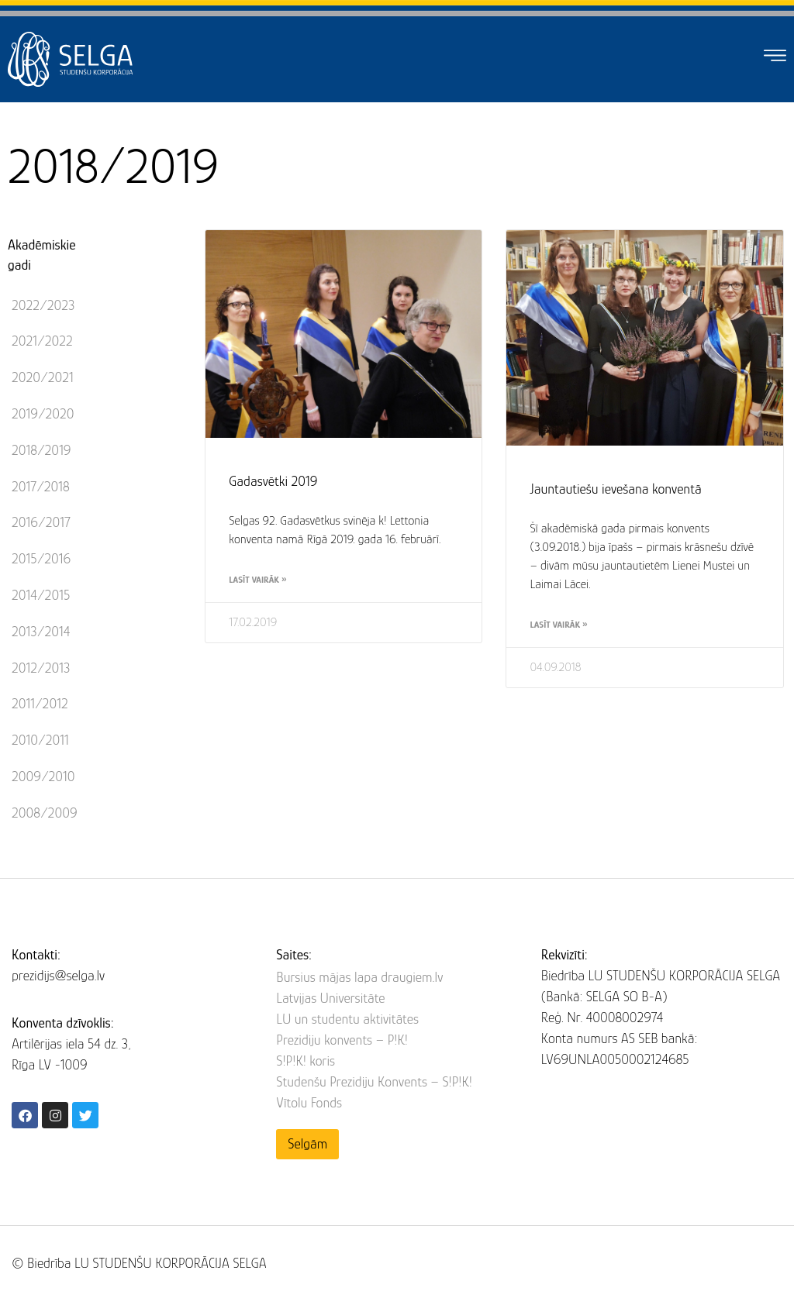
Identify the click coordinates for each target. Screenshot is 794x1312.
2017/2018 (41, 486)
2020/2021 (43, 377)
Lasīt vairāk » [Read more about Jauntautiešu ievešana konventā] (558, 624)
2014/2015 (41, 595)
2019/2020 (43, 414)
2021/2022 (42, 341)
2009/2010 (43, 776)
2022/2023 (43, 305)
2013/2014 (41, 631)
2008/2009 (45, 813)
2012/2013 (41, 668)
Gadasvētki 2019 (273, 481)
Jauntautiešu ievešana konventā (615, 489)
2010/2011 (40, 740)
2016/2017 (41, 522)
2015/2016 (41, 558)
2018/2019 (41, 450)
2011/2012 (40, 703)
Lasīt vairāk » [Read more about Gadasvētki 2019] (257, 579)
